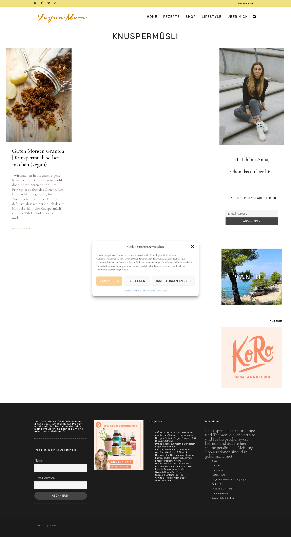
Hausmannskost (178, 455)
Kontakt (216, 465)
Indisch (191, 455)
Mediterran (169, 461)
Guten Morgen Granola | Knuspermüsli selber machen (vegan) (38, 157)
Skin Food (176, 472)
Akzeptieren (109, 281)
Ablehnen (137, 281)
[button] (193, 247)
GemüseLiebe (162, 452)
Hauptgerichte (162, 455)
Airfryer (159, 432)
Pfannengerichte (163, 466)
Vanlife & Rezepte (164, 478)
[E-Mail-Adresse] (252, 213)
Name (39, 460)
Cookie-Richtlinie (132, 290)
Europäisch (189, 444)
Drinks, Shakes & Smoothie (169, 444)
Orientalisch (183, 463)
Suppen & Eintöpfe (164, 475)
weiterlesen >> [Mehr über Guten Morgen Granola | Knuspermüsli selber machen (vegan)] (21, 229)
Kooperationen (246, 3)
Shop (214, 461)
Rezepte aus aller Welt (174, 469)
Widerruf (216, 484)
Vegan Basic (179, 478)
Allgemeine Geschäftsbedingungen (229, 479)
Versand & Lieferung (222, 488)
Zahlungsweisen (220, 493)
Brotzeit (169, 438)
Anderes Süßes (185, 432)
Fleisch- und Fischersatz (167, 449)
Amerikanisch (170, 432)
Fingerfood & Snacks (165, 446)
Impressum (162, 290)
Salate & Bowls (163, 472)
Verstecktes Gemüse (165, 480)
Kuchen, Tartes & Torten (167, 458)
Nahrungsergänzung (165, 463)
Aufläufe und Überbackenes (179, 435)
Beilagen (159, 438)
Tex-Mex (179, 475)
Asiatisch (159, 435)
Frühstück (185, 449)
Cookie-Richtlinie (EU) (223, 498)
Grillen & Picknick (178, 452)
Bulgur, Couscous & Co (185, 438)
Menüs (179, 461)
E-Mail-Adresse (45, 478)
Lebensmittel (186, 458)
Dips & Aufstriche (164, 441)
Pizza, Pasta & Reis (182, 466)
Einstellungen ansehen (173, 281)
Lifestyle (159, 461)
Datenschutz (149, 290)
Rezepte (159, 469)
